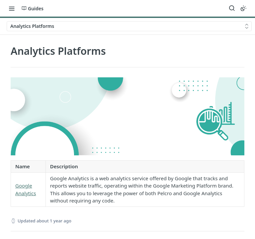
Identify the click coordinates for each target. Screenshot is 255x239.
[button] (127, 116)
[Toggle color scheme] (243, 8)
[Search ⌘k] (232, 8)
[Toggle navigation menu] (12, 8)
